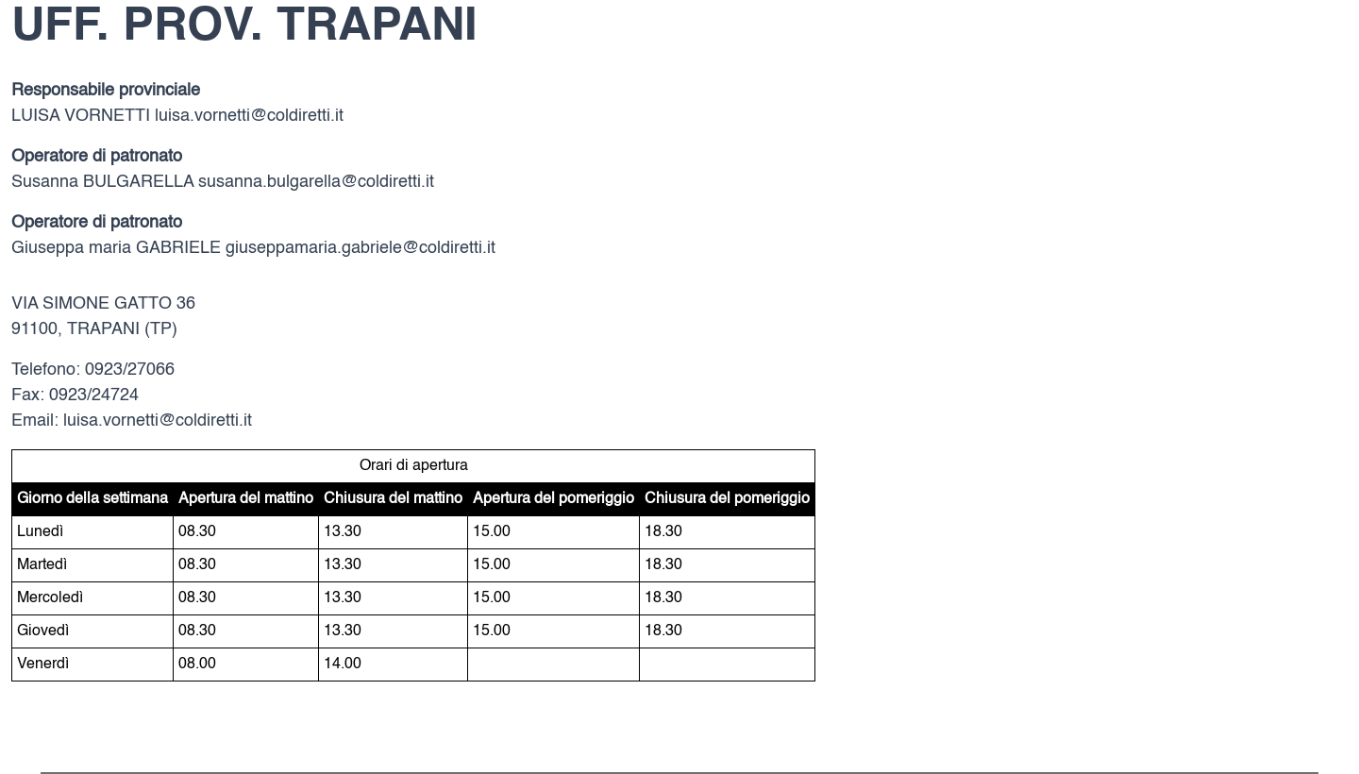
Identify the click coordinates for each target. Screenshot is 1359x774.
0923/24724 (94, 395)
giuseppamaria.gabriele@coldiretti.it (360, 248)
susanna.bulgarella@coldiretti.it (316, 182)
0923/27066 (130, 370)
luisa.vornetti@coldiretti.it (249, 116)
